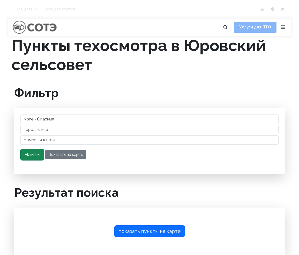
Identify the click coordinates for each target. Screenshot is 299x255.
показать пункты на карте (150, 231)
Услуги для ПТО (255, 27)
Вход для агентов (60, 9)
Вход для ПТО (26, 9)
